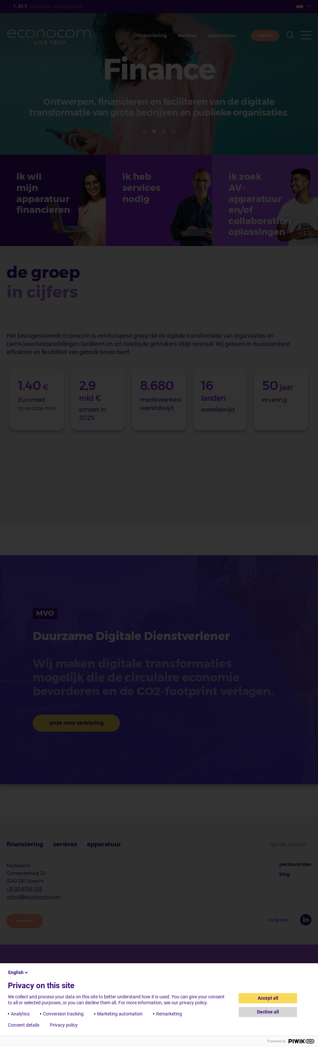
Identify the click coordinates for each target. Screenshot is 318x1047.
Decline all (268, 1011)
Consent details (23, 1025)
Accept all (268, 998)
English (18, 972)
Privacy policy (64, 1025)
